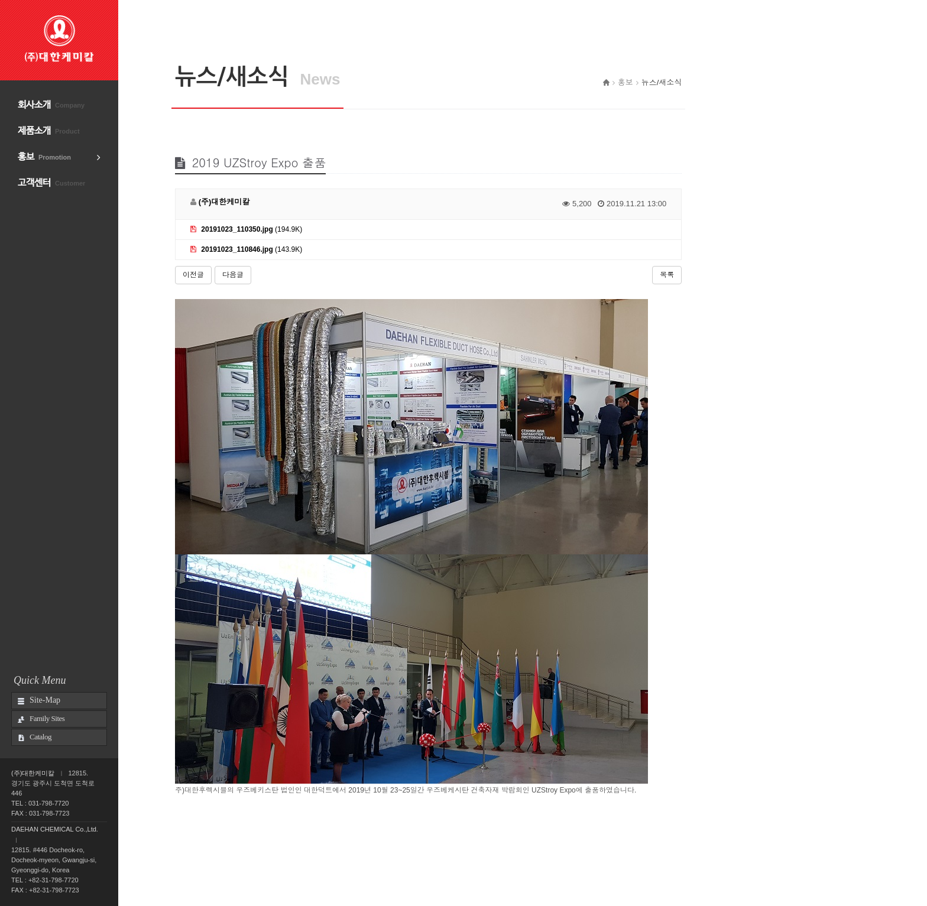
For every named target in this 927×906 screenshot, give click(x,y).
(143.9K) (246, 249)
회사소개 (51, 105)
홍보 (44, 157)
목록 (667, 275)
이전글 (193, 275)
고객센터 (51, 183)
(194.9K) (246, 229)
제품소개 (49, 131)
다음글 (233, 275)
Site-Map (45, 700)
